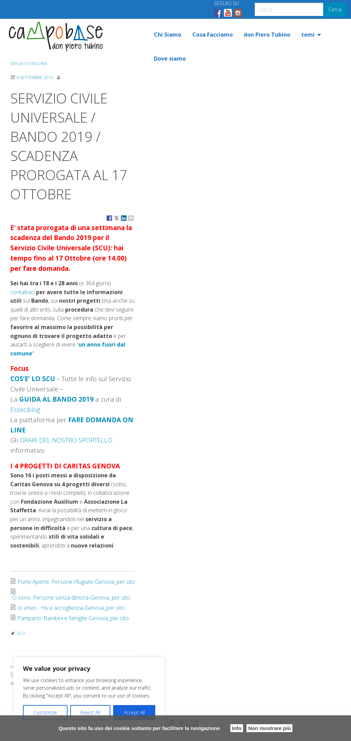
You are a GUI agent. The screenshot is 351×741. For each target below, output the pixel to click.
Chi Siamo (167, 34)
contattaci (22, 292)
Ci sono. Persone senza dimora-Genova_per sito (71, 597)
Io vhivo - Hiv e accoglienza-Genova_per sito (71, 607)
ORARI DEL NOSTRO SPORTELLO (66, 440)
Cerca (334, 9)
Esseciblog (25, 409)
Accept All (134, 712)
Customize (45, 712)
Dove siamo (170, 58)
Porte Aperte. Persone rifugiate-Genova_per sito (76, 581)
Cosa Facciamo (212, 34)
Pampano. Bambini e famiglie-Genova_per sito (73, 618)
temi (308, 34)
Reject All (90, 712)
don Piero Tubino (267, 34)
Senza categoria (28, 63)
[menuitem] (167, 35)
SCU (21, 633)
